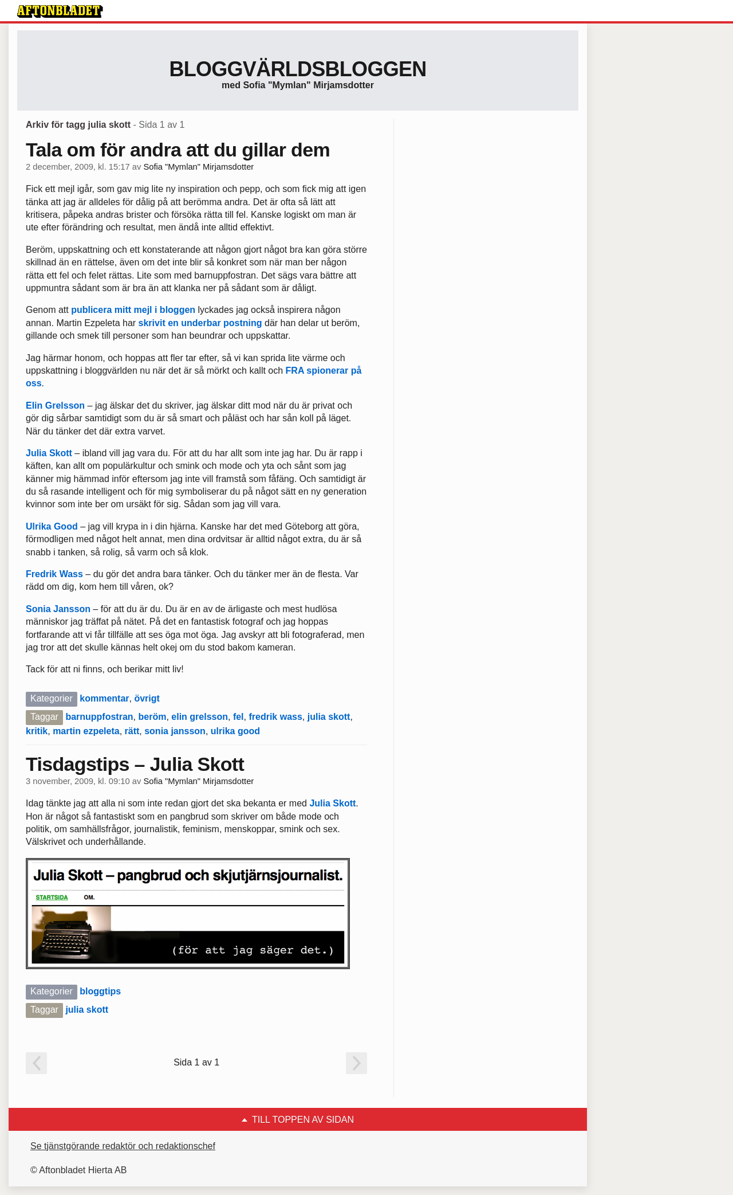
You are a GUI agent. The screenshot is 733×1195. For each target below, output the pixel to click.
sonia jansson (175, 731)
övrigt (146, 698)
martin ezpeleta (86, 731)
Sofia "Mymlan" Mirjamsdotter (198, 166)
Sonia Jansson (58, 609)
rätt (132, 731)
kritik (37, 731)
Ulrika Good (52, 526)
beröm (152, 717)
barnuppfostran (99, 717)
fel (238, 717)
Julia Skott (49, 453)
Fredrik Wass (54, 574)
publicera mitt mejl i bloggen (133, 310)
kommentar (104, 698)
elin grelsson (199, 717)
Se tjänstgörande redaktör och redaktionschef (122, 1146)
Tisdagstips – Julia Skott (135, 764)
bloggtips (100, 991)
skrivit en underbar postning (200, 323)
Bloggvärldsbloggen (297, 69)
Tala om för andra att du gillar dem (178, 149)
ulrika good (235, 731)
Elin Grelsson (55, 405)
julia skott (329, 717)
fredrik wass (275, 717)
